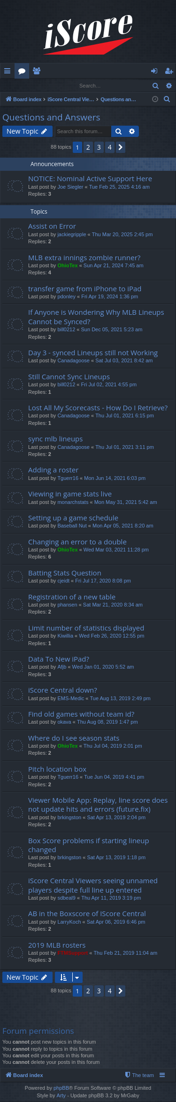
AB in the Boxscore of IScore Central (87, 913)
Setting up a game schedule (73, 518)
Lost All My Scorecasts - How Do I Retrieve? (98, 408)
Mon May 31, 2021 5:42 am (125, 502)
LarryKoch (69, 922)
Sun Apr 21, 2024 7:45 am (114, 266)
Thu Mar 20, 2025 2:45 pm (122, 235)
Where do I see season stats (74, 738)
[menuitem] (167, 100)
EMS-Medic (70, 699)
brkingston (69, 818)
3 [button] (99, 147)
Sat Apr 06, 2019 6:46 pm (116, 922)
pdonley (66, 297)
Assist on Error (52, 226)
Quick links (9, 72)
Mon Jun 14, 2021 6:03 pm (114, 478)
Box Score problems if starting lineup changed (88, 845)
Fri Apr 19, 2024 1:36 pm (109, 297)
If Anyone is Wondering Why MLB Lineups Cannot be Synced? (96, 317)
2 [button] (88, 147)
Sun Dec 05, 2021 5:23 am (112, 330)
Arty (61, 1096)
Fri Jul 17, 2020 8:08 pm (103, 581)
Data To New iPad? (58, 659)
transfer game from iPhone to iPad (84, 289)
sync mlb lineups (55, 439)
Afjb (61, 667)
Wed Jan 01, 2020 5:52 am (103, 667)
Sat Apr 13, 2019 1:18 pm (116, 858)
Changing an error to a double (77, 542)
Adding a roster (53, 470)
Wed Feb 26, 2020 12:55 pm (111, 636)
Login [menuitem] (156, 72)
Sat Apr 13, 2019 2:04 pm (116, 818)
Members (38, 72)
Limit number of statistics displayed (86, 628)
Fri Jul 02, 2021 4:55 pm (109, 385)
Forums (23, 72)
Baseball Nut (71, 526)
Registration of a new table (71, 597)
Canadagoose (73, 361)
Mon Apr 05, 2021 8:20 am (122, 526)
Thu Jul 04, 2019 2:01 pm (113, 746)
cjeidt (63, 581)
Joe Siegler (70, 187)
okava (64, 722)
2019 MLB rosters (56, 945)
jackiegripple (71, 235)
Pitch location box (57, 769)
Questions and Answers (51, 118)
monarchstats (72, 502)
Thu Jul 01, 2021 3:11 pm (124, 447)
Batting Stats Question (64, 573)
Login (15, 85)
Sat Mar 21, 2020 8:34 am (113, 605)
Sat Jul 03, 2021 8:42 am (124, 361)
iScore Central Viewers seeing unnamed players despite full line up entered (93, 885)
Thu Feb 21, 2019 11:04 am (125, 953)
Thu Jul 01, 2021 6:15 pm (124, 416)
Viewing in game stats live (70, 494)
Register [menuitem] (171, 72)
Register (46, 85)
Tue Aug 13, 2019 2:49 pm (120, 699)
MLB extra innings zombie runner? (84, 258)
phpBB (61, 1088)
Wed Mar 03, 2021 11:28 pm (116, 550)
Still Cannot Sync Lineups (69, 377)
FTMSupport (72, 953)
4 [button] (110, 147)
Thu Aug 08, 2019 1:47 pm (107, 722)
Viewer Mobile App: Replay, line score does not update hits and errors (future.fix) (98, 805)
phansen (67, 605)
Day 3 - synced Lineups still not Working (93, 353)
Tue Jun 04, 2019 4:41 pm (114, 777)
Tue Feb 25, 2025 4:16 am (119, 187)
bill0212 (66, 330)
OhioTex (67, 266)
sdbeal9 (66, 898)
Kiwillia (65, 636)
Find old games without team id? (81, 714)
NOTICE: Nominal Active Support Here (90, 179)
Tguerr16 (67, 478)
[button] (120, 147)
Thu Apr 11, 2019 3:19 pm (111, 898)
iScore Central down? (62, 690)
